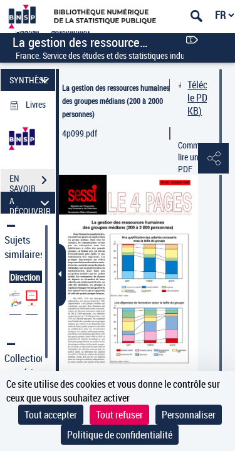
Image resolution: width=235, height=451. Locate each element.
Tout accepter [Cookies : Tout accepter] (50, 415)
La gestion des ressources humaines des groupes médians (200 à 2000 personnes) (115, 101)
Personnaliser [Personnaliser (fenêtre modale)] (189, 415)
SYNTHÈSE (31, 80)
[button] (213, 159)
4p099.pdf (79, 133)
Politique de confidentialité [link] (119, 435)
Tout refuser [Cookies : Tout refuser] (119, 415)
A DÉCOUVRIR (31, 203)
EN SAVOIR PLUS (32, 182)
